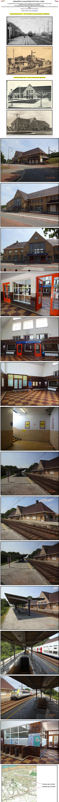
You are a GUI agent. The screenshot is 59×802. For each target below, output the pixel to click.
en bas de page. (35, 10)
